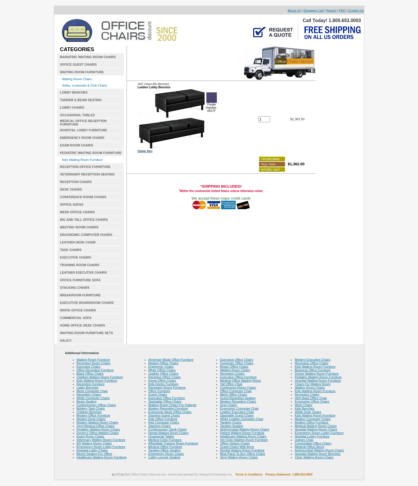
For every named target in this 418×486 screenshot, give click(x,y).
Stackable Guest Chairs (237, 415)
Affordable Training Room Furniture (173, 443)
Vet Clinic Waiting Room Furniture (244, 440)
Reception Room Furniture (167, 387)
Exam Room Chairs (90, 436)
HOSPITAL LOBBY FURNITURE (83, 130)
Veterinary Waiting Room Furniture (101, 440)
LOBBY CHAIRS (72, 107)
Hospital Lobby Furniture (312, 436)
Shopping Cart (313, 10)
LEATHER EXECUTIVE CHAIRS (83, 272)
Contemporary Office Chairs (96, 405)
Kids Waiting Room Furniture (82, 160)
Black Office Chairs (90, 373)
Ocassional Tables (161, 436)
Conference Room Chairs (238, 387)
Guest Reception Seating (237, 398)
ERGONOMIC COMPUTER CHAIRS (86, 234)
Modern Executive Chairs (312, 359)
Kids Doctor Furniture (163, 384)
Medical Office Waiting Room (240, 380)
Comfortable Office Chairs (313, 443)
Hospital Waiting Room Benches (317, 453)
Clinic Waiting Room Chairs (314, 457)
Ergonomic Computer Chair (239, 408)
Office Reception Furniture (95, 370)
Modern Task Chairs (91, 408)
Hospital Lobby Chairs (92, 450)
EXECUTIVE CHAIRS (75, 257)
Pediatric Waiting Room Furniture (318, 377)
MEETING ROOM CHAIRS (79, 227)
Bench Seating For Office (94, 453)
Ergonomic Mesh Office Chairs (170, 412)
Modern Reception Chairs (238, 401)
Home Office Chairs (162, 380)
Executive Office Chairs (236, 359)
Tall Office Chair (231, 384)
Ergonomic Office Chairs (312, 401)
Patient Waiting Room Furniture (242, 433)
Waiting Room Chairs (77, 79)
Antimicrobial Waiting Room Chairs (244, 429)
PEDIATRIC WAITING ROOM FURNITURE (91, 153)
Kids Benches (304, 408)
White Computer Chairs (93, 398)
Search (331, 10)
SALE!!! (66, 340)
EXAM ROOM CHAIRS (76, 145)
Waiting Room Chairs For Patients (172, 405)
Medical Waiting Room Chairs (315, 426)
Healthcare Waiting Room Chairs (243, 436)
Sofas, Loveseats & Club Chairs (84, 85)
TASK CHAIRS (71, 250)
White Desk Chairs (308, 412)
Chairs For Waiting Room (312, 384)
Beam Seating (87, 401)
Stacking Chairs (159, 426)
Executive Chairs (89, 366)
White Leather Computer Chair (241, 419)
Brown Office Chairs (234, 366)
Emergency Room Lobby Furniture (101, 447)
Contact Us (356, 10)
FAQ (342, 10)
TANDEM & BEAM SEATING (81, 100)
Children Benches (89, 412)
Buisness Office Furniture (312, 370)
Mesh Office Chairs (233, 394)
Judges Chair (304, 440)
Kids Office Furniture (162, 419)
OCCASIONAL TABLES (77, 115)
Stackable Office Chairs (165, 401)
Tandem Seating (231, 426)
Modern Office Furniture (93, 415)
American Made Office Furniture (171, 359)
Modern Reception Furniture (168, 408)
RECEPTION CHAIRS (76, 182)
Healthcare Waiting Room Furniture (102, 457)
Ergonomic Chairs (161, 366)
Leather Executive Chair (237, 412)
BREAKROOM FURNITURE (80, 295)
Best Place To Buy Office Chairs (242, 453)
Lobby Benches (88, 387)
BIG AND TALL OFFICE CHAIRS (84, 219)
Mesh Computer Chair (92, 391)
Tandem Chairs (231, 422)
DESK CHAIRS (71, 189)
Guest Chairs (157, 394)
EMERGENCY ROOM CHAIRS (82, 137)
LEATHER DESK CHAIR (78, 242)
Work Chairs (303, 405)
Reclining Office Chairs (164, 377)
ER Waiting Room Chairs (94, 443)
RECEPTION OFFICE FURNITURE (85, 166)
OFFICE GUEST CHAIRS (78, 64)
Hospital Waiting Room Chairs (316, 429)
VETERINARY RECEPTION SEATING (87, 174)
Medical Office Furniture (165, 447)
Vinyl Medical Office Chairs (96, 426)
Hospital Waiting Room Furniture (318, 380)
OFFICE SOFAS (72, 204)
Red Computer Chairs (163, 422)
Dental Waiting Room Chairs (168, 433)
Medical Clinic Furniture (165, 440)
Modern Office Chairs (163, 363)
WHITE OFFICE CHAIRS (78, 310)
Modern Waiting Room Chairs (97, 422)
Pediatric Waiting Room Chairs (98, 429)
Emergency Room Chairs (166, 453)
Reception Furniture (91, 384)
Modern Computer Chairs (313, 419)
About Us (294, 10)
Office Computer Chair (236, 391)
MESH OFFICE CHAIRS (77, 212)
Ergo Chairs (228, 405)
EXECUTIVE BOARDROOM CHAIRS (87, 302)
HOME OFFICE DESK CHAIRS (82, 325)
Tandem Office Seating (164, 450)
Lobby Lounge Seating (164, 457)
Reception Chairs (89, 394)
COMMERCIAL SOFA (76, 318)
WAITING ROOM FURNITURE (82, 72)
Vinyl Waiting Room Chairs (239, 457)
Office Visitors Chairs (235, 443)
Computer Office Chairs (236, 363)
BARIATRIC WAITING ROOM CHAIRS (88, 57)
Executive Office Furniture (166, 398)
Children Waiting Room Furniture (100, 377)
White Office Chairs (162, 370)
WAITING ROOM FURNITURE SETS (86, 333)
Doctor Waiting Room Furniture (316, 373)
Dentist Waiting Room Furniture (242, 450)
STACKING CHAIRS (75, 287)
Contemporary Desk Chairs (167, 429)
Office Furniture (159, 391)
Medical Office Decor (309, 447)
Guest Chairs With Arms (237, 447)
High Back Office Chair (311, 398)
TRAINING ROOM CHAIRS (80, 265)
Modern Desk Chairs (91, 419)
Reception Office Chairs (311, 363)
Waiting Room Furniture (93, 359)
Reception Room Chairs (94, 363)
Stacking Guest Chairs (164, 415)
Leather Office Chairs (163, 373)
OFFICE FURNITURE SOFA (80, 280)
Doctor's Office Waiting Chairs (98, 433)
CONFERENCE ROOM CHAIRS (83, 197)
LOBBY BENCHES (74, 92)
